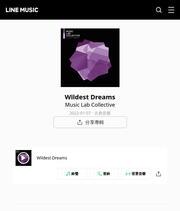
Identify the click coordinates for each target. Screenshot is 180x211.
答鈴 (104, 173)
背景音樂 (136, 173)
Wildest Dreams (52, 158)
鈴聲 (72, 173)
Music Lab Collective (90, 104)
